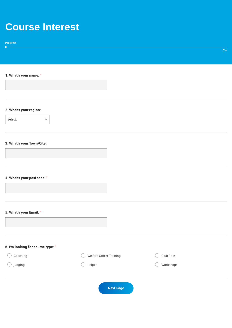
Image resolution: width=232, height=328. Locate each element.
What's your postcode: (26, 178)
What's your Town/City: (26, 143)
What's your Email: (23, 212)
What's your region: (23, 109)
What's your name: (23, 75)
